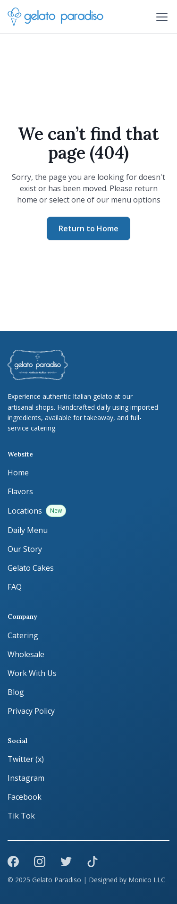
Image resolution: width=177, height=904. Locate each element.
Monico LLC (146, 879)
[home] (55, 17)
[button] (160, 17)
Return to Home (88, 228)
